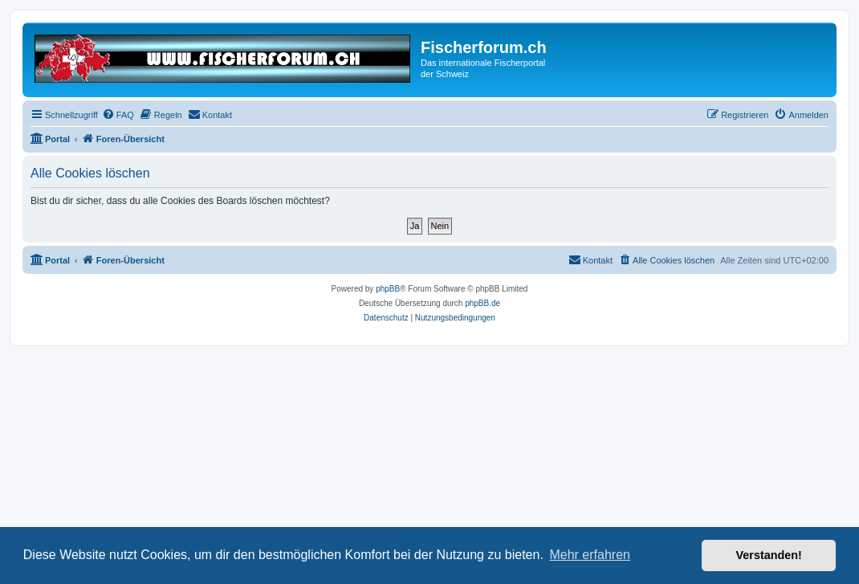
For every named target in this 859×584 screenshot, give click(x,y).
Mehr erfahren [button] (589, 555)
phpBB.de (482, 303)
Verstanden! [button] (769, 555)
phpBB (388, 288)
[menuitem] (118, 115)
